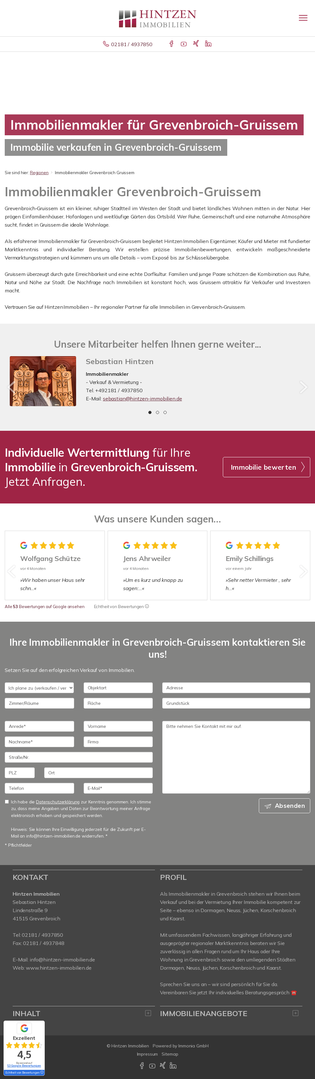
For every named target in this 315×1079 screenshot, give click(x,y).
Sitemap (170, 1054)
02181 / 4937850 (131, 44)
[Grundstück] (236, 703)
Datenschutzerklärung (58, 801)
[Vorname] (118, 726)
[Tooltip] (147, 606)
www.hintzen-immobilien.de (58, 968)
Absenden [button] (290, 805)
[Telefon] (39, 788)
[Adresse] (236, 687)
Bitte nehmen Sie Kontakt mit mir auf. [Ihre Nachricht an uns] (236, 757)
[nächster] (303, 387)
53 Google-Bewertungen (24, 1065)
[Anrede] (39, 726)
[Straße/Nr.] (79, 757)
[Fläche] (118, 703)
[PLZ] (20, 772)
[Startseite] (157, 18)
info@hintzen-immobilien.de (62, 959)
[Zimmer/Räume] (39, 703)
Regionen (39, 172)
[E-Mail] (118, 788)
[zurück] (12, 387)
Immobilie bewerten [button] (263, 467)
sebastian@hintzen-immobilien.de (142, 398)
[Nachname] (39, 741)
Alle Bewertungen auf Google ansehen (45, 606)
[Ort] (98, 772)
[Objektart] (118, 687)
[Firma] (118, 741)
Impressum (147, 1054)
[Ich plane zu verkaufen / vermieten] (39, 687)
